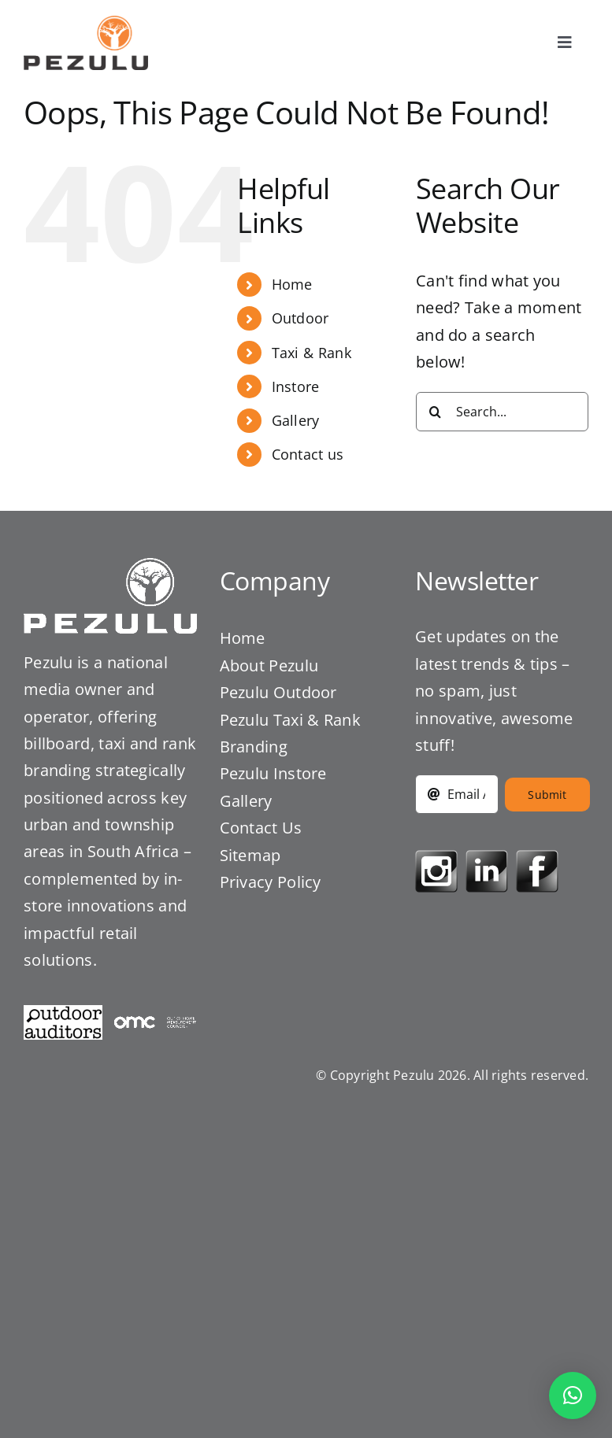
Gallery (296, 420)
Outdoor (300, 318)
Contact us (308, 454)
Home (292, 284)
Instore (296, 386)
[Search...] (502, 411)
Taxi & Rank (311, 352)
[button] (572, 1395)
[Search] (435, 411)
